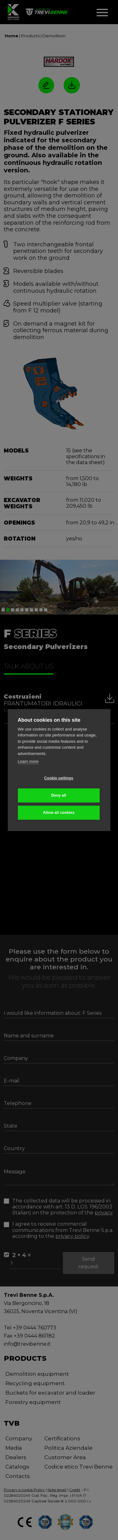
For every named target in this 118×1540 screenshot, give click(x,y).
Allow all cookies (58, 812)
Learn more (28, 761)
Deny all (58, 795)
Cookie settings (58, 778)
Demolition (53, 35)
